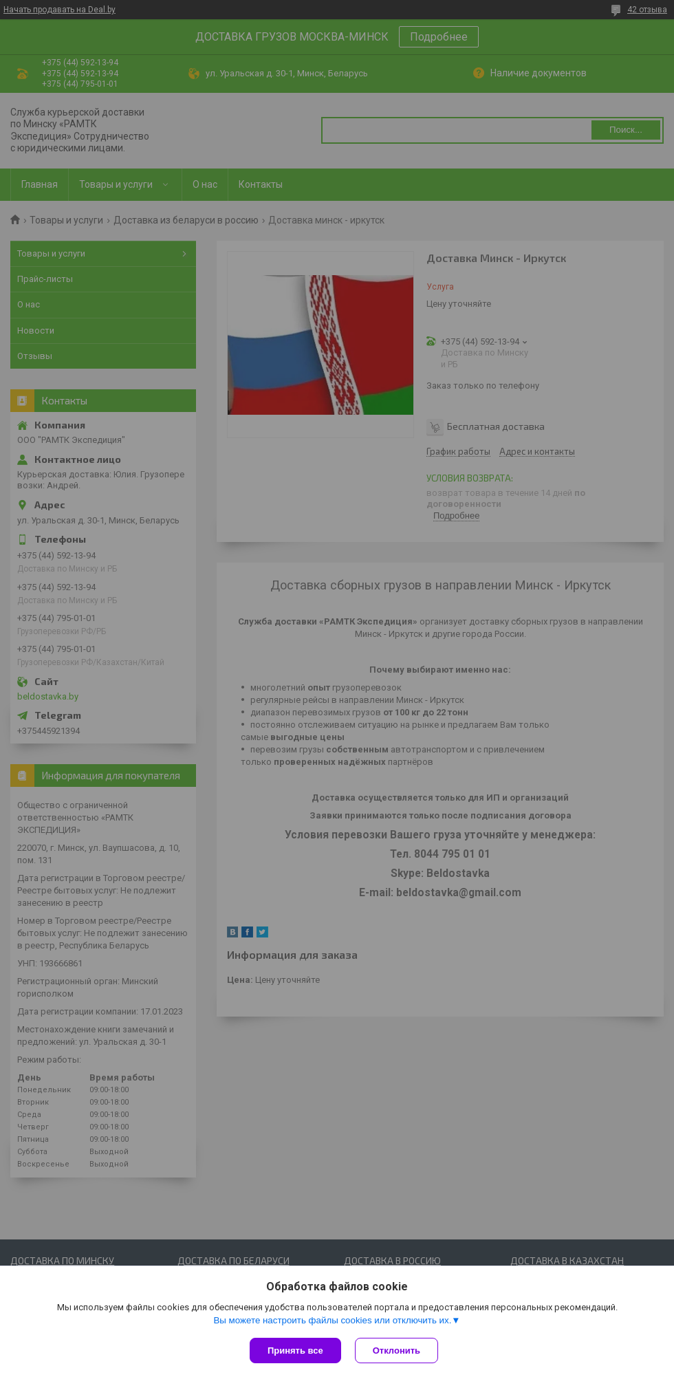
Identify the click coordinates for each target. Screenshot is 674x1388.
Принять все (295, 1350)
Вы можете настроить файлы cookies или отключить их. (332, 1320)
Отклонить (396, 1350)
